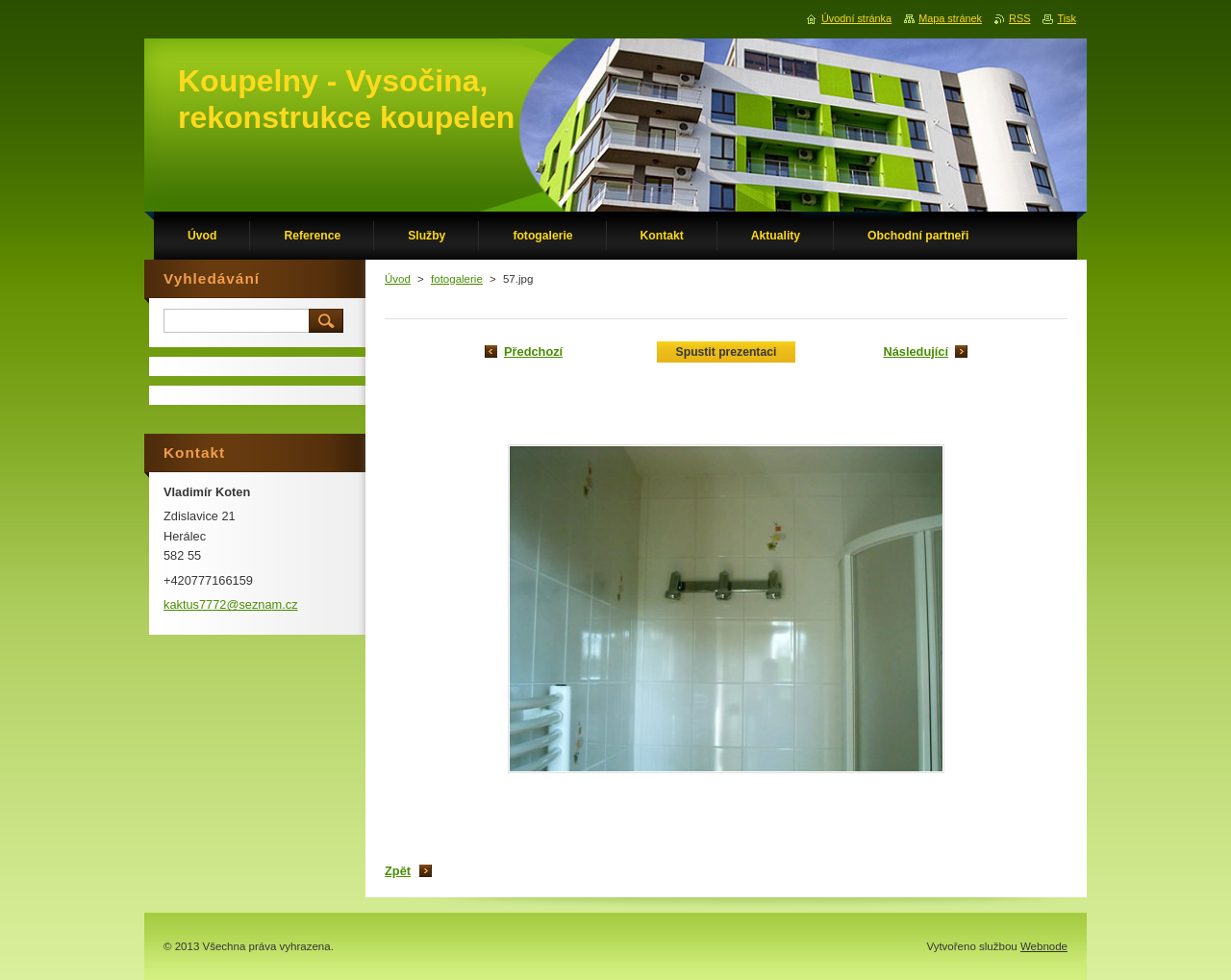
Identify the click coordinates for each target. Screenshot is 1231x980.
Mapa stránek (950, 18)
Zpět (398, 871)
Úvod (398, 279)
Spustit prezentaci (726, 352)
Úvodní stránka (856, 18)
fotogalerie (457, 279)
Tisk (1066, 18)
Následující (915, 351)
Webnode (1044, 946)
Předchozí (533, 351)
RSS (1019, 18)
